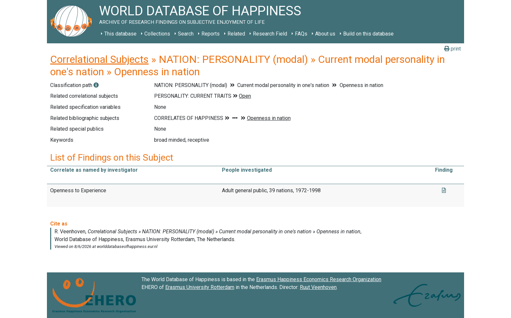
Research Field (270, 34)
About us (325, 34)
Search (186, 34)
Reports (210, 34)
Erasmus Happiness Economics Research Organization (318, 279)
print (452, 49)
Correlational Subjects (99, 59)
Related (236, 34)
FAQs (301, 34)
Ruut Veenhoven (318, 287)
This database (120, 34)
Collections (157, 34)
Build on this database (368, 34)
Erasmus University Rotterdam (199, 287)
